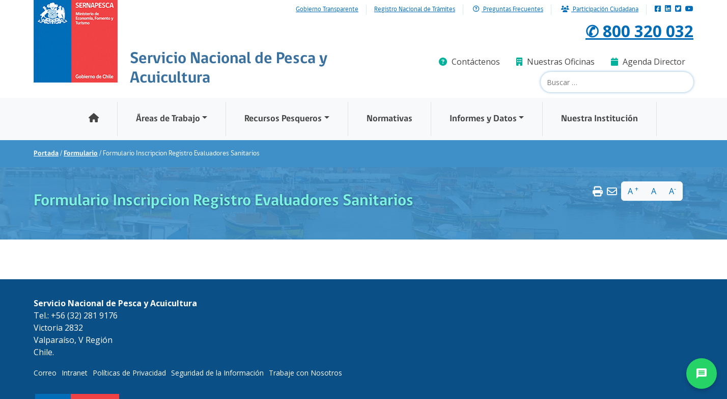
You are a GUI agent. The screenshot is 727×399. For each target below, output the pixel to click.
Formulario (81, 153)
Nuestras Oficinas (555, 61)
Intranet (75, 373)
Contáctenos (469, 61)
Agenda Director (648, 61)
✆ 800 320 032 (639, 31)
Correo (45, 373)
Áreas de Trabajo (168, 119)
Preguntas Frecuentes (508, 9)
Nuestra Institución (599, 119)
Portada (46, 153)
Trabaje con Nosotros (305, 373)
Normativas (389, 119)
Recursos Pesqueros (283, 119)
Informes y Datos (483, 119)
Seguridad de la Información (217, 373)
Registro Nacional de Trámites (414, 10)
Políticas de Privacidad (129, 373)
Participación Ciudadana (599, 9)
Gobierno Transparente (327, 10)
